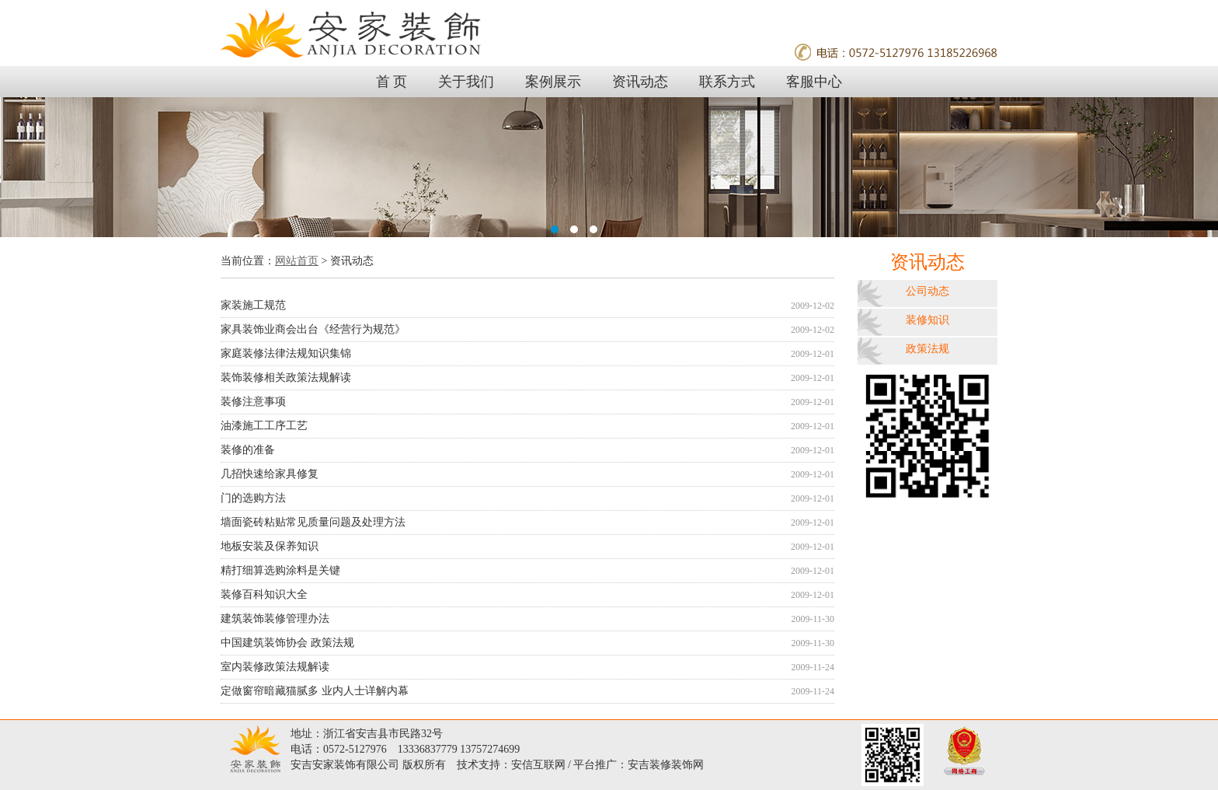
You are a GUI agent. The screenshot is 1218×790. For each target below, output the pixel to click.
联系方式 (727, 81)
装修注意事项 (527, 402)
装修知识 (927, 320)
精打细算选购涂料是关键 (527, 570)
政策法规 (927, 349)
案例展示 (553, 81)
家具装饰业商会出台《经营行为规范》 (527, 329)
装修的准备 (527, 450)
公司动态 (927, 291)
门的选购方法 (527, 498)
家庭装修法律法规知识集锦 (527, 353)
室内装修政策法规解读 (527, 667)
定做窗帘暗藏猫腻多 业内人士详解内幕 (527, 691)
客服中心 (814, 81)
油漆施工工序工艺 (527, 426)
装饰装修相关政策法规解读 (527, 378)
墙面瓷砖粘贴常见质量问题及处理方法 (527, 522)
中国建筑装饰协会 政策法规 (527, 643)
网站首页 (296, 261)
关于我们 (466, 81)
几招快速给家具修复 (527, 474)
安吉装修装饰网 (666, 765)
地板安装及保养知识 (527, 546)
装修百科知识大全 (527, 594)
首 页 (392, 81)
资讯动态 (640, 81)
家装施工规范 (527, 305)
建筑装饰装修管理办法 (527, 619)
